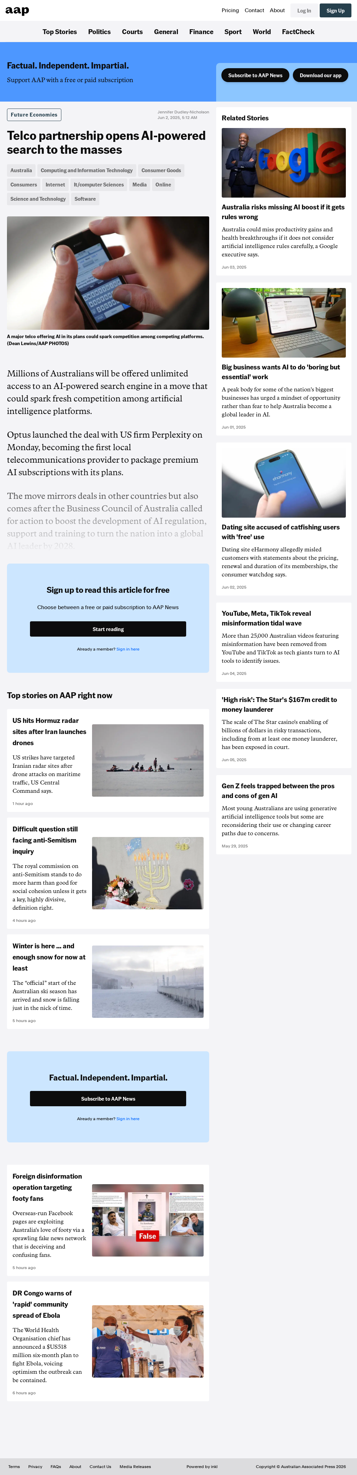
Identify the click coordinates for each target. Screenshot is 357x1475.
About (277, 10)
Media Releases (135, 1466)
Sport (233, 31)
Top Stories (60, 31)
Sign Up (335, 10)
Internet (55, 184)
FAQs (56, 1466)
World (262, 31)
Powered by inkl (202, 1466)
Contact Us (100, 1466)
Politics (99, 31)
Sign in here (127, 649)
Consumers (23, 184)
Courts (132, 31)
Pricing (230, 10)
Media (139, 184)
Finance (201, 31)
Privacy (35, 1466)
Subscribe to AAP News (255, 75)
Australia (21, 170)
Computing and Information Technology (87, 170)
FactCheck (298, 31)
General (166, 31)
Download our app (320, 75)
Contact (254, 10)
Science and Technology (38, 198)
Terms (14, 1466)
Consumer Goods (161, 170)
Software (85, 198)
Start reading (108, 628)
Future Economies (34, 114)
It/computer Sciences (99, 184)
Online (163, 184)
